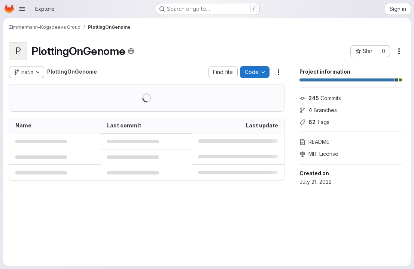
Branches (318, 110)
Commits (320, 98)
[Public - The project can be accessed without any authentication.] (131, 51)
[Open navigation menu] (22, 9)
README (314, 142)
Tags (314, 122)
